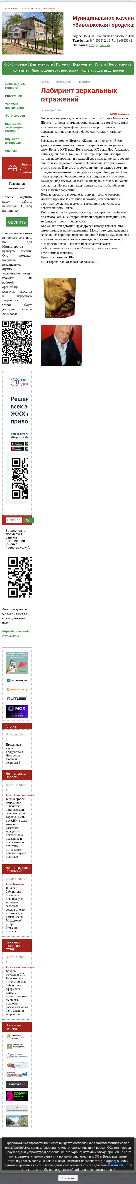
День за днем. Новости (16, 86)
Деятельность (41, 64)
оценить (17, 222)
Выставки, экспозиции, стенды (14, 127)
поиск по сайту (31, 8)
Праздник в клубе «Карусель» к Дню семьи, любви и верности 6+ (15, 753)
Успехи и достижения (14, 105)
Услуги (100, 64)
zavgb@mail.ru (99, 45)
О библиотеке (15, 64)
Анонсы (11, 150)
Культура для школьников (102, 71)
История (63, 64)
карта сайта (51, 8)
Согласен (68, 1178)
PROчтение (13, 96)
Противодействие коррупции (55, 71)
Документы (82, 64)
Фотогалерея (15, 115)
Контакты (20, 71)
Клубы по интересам (13, 140)
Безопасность (120, 64)
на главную (11, 8)
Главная (45, 81)
